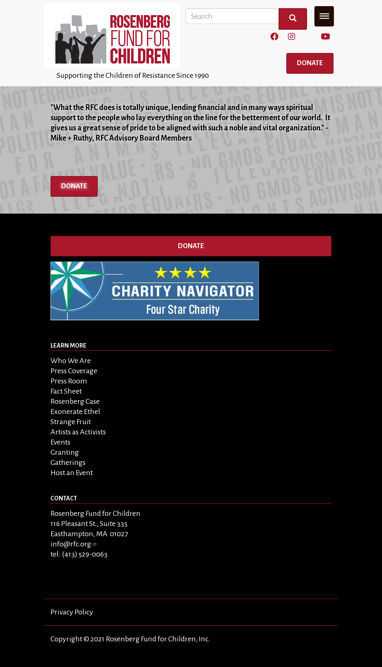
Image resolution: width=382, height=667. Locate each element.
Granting (64, 452)
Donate (310, 63)
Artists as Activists (78, 432)
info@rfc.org (73, 544)
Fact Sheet (66, 391)
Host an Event (71, 473)
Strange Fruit (70, 422)
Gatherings (68, 462)
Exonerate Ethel (75, 411)
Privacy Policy (71, 612)
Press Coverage (73, 371)
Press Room (68, 381)
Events (60, 442)
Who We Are (70, 361)
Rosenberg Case (75, 401)
